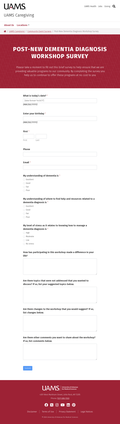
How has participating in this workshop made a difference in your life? (58, 254)
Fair (26, 187)
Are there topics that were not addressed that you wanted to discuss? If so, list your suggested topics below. (56, 282)
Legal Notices (87, 411)
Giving (107, 6)
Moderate (28, 236)
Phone (26, 149)
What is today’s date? (35, 95)
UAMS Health (90, 6)
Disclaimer (32, 411)
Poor (26, 190)
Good (26, 183)
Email (27, 162)
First (26, 131)
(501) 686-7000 (63, 398)
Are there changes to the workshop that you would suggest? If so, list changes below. (58, 311)
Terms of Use (48, 411)
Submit (28, 368)
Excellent (28, 179)
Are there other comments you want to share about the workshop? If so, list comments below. (59, 339)
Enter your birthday (34, 113)
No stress (28, 244)
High (26, 233)
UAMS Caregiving (19, 15)
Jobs (100, 6)
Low (26, 240)
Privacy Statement (67, 411)
